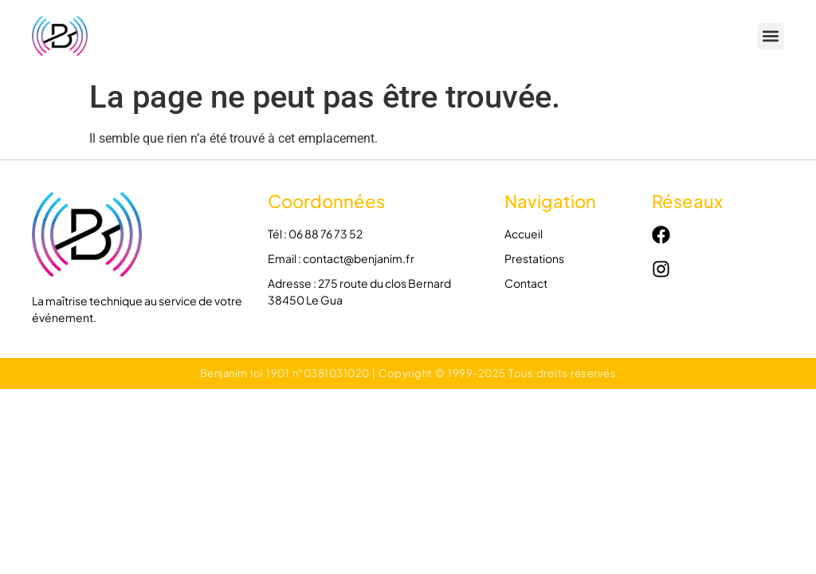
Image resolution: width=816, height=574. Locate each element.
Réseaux (687, 201)
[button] (771, 36)
